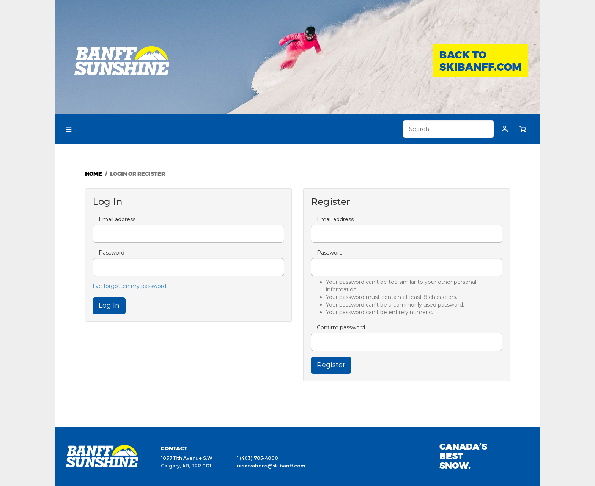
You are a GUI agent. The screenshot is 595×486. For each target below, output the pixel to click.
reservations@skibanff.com (271, 466)
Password (111, 252)
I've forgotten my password (129, 286)
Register (331, 365)
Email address (117, 219)
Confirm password (341, 327)
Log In (109, 305)
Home (93, 173)
